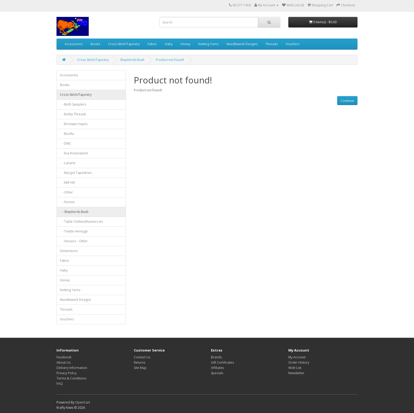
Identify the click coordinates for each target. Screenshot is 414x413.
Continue (347, 100)
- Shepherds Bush (74, 212)
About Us (63, 362)
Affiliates (217, 367)
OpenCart (82, 402)
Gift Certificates (222, 362)
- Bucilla (67, 133)
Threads (271, 44)
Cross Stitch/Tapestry (124, 44)
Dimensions (69, 251)
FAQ (60, 383)
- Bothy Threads (73, 114)
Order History (298, 362)
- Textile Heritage (74, 231)
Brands (216, 357)
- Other (66, 192)
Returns (139, 362)
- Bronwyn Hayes (73, 124)
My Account (296, 357)
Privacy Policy (67, 373)
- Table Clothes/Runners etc (81, 221)
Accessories (74, 44)
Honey (185, 44)
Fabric (152, 44)
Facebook (64, 357)
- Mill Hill (67, 182)
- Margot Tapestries (76, 172)
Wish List (294, 367)
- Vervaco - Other (74, 241)
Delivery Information (72, 367)
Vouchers (293, 44)
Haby (169, 44)
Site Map (140, 367)
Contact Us (142, 357)
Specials (217, 373)
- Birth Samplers (73, 104)
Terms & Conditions (71, 378)
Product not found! (170, 60)
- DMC (65, 143)
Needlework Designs (242, 44)
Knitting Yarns (208, 44)
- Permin (67, 202)
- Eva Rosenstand (74, 153)
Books (95, 44)
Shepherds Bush (132, 60)
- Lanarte (68, 163)
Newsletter (296, 373)
